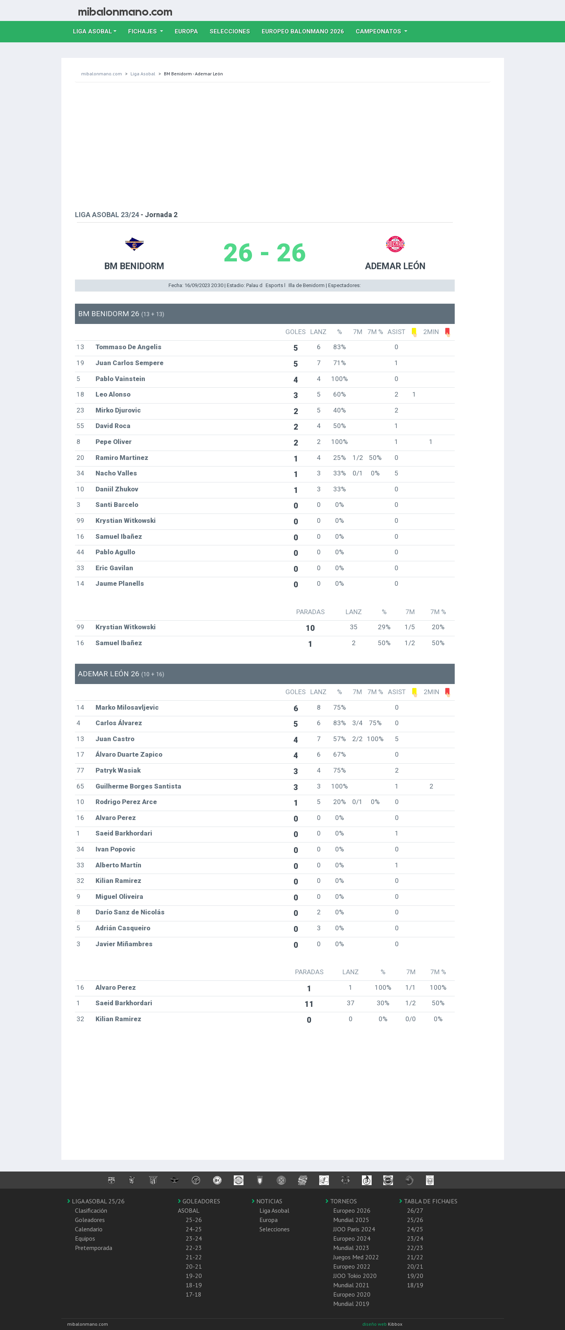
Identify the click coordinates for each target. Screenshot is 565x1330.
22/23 (415, 1248)
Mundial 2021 (351, 1285)
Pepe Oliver (114, 442)
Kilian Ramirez (118, 880)
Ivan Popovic (116, 849)
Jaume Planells (120, 583)
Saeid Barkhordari (124, 833)
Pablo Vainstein (120, 379)
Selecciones (233, 30)
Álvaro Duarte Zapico (129, 754)
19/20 (415, 1276)
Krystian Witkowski (126, 520)
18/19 (415, 1285)
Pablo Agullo (115, 552)
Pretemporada (93, 1248)
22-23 (194, 1248)
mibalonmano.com (101, 74)
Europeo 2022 (351, 1266)
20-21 (194, 1266)
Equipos (85, 1238)
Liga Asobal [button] (92, 31)
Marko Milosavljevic (127, 707)
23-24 (194, 1238)
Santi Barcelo (117, 504)
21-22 (194, 1257)
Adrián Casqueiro (123, 928)
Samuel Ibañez (119, 536)
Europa (189, 30)
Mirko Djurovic (118, 410)
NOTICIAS (267, 1201)
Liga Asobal (142, 74)
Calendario (89, 1229)
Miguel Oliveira (119, 896)
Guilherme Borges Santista (138, 786)
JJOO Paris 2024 (354, 1229)
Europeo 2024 (351, 1238)
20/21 (415, 1266)
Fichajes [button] (143, 31)
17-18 (194, 1294)
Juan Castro (115, 739)
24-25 (194, 1229)
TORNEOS (341, 1201)
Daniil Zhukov (117, 489)
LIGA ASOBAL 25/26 (96, 1201)
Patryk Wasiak (118, 770)
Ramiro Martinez (122, 457)
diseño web (375, 1324)
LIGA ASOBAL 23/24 (107, 215)
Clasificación (91, 1210)
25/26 (415, 1220)
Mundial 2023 (351, 1248)
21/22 (415, 1257)
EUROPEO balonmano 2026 (306, 30)
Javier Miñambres (124, 944)
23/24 (415, 1238)
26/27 (415, 1210)
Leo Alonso (113, 394)
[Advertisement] (283, 144)
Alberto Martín (118, 865)
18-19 (194, 1285)
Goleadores (90, 1220)
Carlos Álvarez (119, 723)
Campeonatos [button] (379, 31)
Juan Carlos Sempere (129, 363)
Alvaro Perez (116, 818)
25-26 (194, 1220)
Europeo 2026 (351, 1210)
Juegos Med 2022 (356, 1257)
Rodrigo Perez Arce (126, 802)
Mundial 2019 (351, 1303)
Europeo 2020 (351, 1294)
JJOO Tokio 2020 (355, 1276)
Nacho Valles (116, 473)
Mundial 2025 (351, 1220)
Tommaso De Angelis (129, 347)
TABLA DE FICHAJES (428, 1201)
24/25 (415, 1229)
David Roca (113, 426)
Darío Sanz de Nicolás (130, 912)
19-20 (194, 1276)
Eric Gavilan (114, 568)
